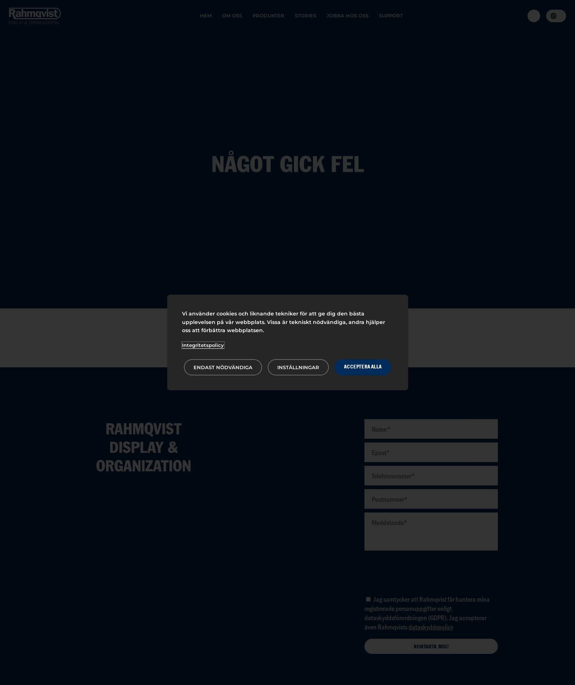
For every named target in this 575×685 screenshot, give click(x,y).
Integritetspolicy (203, 345)
